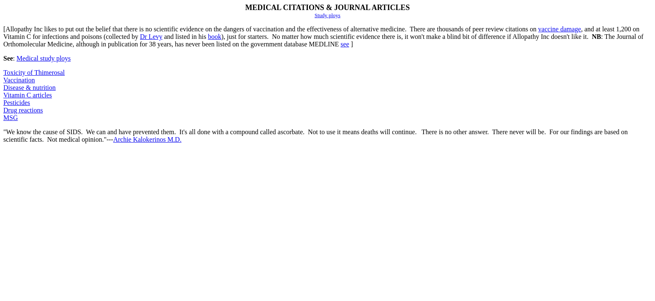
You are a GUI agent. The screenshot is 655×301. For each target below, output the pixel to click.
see (344, 44)
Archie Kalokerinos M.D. (147, 139)
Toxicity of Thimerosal (34, 72)
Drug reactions (23, 110)
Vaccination (19, 80)
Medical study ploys (44, 58)
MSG (10, 117)
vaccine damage (559, 29)
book (214, 36)
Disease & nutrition (29, 87)
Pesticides (16, 102)
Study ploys (327, 15)
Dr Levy (151, 36)
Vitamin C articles (27, 95)
